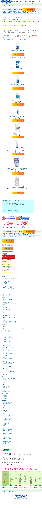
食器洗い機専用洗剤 (6, 309)
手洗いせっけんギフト (6, 262)
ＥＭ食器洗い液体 (6, 386)
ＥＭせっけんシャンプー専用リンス (9, 388)
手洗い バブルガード (6, 350)
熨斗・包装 (5, 411)
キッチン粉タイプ (6, 303)
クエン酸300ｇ (5, 283)
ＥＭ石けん (4, 12)
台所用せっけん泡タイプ (7, 299)
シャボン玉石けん (5, 17)
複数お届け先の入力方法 (7, 433)
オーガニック (10, 14)
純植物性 (22, 11)
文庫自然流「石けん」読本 (7, 430)
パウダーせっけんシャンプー (8, 318)
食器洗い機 (20, 12)
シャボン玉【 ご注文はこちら (18, 57)
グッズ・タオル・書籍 (27, 14)
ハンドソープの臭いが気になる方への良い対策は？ (11, 210)
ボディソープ (17, 11)
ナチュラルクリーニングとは (8, 313)
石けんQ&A (28, 3)
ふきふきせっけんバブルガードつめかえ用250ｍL (17, 168)
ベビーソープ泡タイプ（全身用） (9, 371)
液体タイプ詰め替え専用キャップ (9, 310)
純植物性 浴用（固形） (7, 403)
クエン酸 (30, 12)
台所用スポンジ (5, 312)
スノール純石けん (6, 281)
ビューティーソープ (6, 294)
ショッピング (22, 3)
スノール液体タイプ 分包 (7, 358)
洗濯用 (3, 11)
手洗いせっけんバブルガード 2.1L (17, 100)
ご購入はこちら (18, 54)
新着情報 (4, 261)
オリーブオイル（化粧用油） (8, 337)
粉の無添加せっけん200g (7, 302)
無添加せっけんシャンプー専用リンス (10, 362)
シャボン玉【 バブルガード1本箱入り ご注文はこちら (14, 25)
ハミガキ (34, 11)
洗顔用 (10, 11)
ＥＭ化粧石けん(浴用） (7, 396)
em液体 (3, 384)
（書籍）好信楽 (5, 428)
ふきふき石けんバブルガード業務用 (9, 353)
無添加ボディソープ (6, 379)
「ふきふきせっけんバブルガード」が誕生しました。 (12, 21)
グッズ (3, 413)
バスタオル (5, 424)
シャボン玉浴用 (5, 295)
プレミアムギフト (6, 410)
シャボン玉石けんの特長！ (7, 266)
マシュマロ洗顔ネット (7, 420)
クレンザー (5, 304)
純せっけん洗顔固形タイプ (7, 330)
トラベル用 (16, 14)
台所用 (7, 11)
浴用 (13, 11)
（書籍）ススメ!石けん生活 (8, 429)
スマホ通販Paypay (29, 9)
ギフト (20, 14)
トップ (4, 9)
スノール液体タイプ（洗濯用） (8, 278)
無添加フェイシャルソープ (7, 380)
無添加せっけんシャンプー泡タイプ (9, 321)
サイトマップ (38, 3)
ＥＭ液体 (9, 12)
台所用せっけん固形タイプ (7, 300)
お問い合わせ (5, 443)
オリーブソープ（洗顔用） (7, 336)
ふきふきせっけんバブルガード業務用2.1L (18, 187)
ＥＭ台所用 (5, 395)
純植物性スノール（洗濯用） (8, 287)
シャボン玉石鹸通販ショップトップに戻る (21, 498)
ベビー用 (13, 12)
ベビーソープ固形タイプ (7, 370)
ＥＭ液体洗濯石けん (6, 391)
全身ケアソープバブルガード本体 (9, 378)
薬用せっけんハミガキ (7, 345)
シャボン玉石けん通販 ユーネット (8, 241)
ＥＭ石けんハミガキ (6, 398)
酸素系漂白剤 (25, 12)
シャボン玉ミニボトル (7, 366)
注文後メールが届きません (8, 259)
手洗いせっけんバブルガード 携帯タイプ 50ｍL (17, 116)
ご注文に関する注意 (6, 437)
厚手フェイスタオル (6, 423)
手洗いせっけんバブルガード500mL (17, 84)
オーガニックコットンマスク (8, 415)
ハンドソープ (4, 14)
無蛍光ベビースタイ (6, 374)
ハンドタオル (5, 425)
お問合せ (33, 3)
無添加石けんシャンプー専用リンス (9, 322)
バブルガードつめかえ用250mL (18, 68)
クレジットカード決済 (7, 438)
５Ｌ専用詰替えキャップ (7, 419)
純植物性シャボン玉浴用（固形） (9, 288)
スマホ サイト (5, 5)
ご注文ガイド (16, 3)
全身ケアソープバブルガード (7, 264)
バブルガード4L (18, 131)
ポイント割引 (4, 270)
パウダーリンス (5, 320)
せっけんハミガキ (6, 342)
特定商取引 (7, 441)
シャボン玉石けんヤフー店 (7, 272)
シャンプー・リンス (6, 315)
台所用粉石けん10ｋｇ (7, 307)
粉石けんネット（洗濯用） (7, 286)
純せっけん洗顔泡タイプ (7, 331)
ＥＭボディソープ (6, 382)
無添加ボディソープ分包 (7, 363)
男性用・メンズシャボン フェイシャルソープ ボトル (12, 326)
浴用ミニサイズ (5, 357)
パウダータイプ (5, 329)
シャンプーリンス (28, 11)
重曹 (16, 12)
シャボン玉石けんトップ (7, 3)
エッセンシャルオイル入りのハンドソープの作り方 (11, 211)
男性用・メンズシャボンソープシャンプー (10, 317)
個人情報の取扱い (6, 442)
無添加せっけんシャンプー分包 (8, 361)
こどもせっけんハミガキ (7, 341)
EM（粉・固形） (5, 393)
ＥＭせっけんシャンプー (7, 387)
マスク (33, 14)
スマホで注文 (7, 248)
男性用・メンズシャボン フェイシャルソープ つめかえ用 (13, 328)
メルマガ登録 (19, 9)
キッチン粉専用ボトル (7, 305)
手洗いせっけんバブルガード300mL (17, 50)
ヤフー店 (11, 5)
